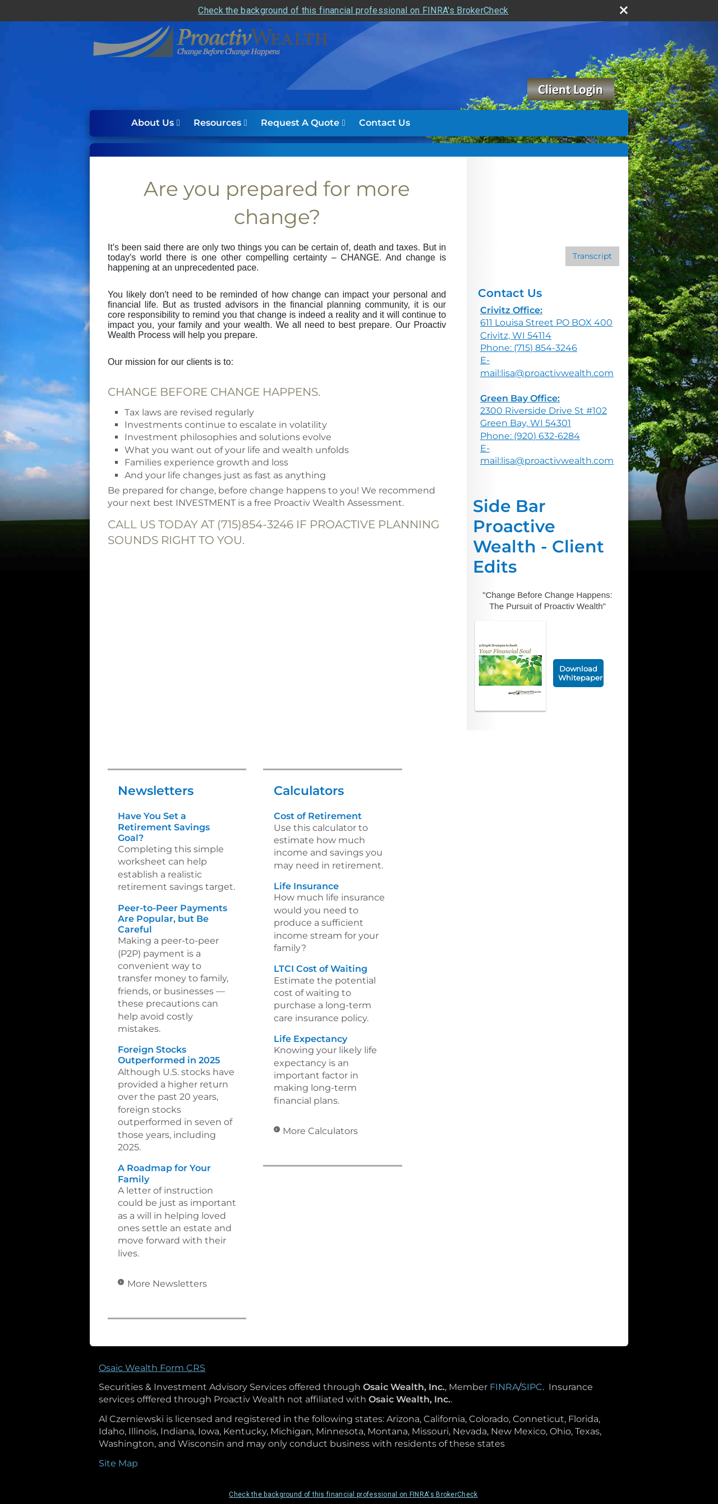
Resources (217, 122)
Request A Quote (300, 122)
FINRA (504, 1387)
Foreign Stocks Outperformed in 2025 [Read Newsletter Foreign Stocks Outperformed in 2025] (169, 1055)
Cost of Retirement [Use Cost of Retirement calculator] (318, 816)
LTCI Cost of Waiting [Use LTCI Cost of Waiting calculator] (320, 968)
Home (113, 123)
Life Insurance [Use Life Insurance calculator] (306, 886)
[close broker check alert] (623, 10)
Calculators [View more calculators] (309, 790)
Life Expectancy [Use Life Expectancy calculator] (310, 1039)
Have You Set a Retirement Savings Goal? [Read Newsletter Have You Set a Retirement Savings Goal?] (164, 827)
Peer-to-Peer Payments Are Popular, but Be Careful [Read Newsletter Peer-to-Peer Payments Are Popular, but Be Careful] (172, 919)
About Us (152, 122)
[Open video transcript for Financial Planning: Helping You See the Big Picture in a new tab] (592, 256)
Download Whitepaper (580, 673)
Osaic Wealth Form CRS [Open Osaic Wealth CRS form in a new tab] (152, 1368)
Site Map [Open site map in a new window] (118, 1463)
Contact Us (384, 122)
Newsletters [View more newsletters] (156, 790)
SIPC (531, 1387)
